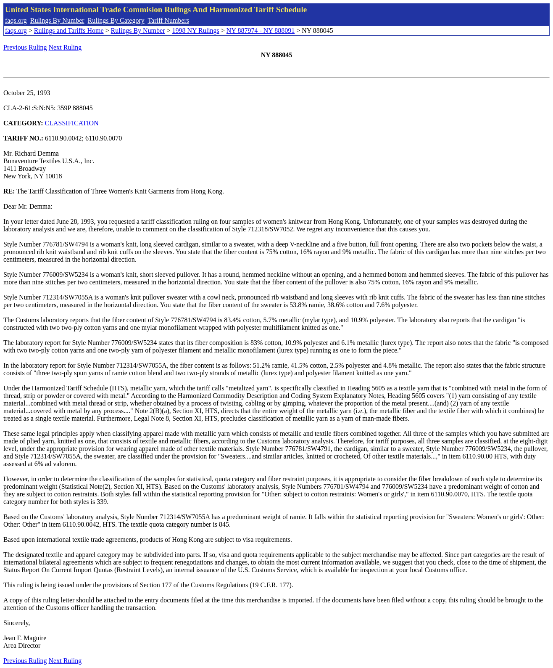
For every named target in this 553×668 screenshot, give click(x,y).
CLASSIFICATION (72, 123)
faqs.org (16, 20)
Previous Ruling (25, 47)
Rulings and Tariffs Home (69, 30)
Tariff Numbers (168, 20)
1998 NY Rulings (195, 30)
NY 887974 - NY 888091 (260, 30)
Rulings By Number (57, 20)
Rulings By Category (116, 20)
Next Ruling (65, 47)
